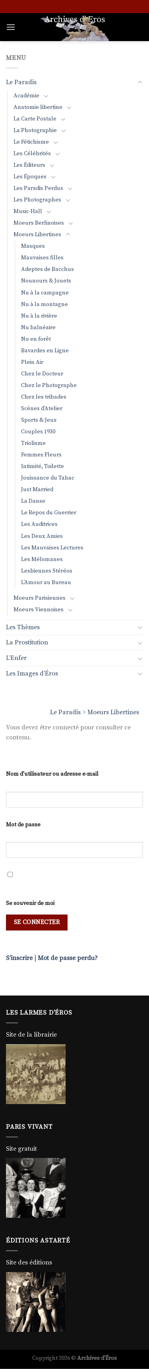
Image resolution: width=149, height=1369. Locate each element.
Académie (26, 95)
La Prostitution (27, 642)
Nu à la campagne (45, 292)
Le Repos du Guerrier (48, 512)
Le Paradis (65, 712)
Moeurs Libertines (113, 712)
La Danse (33, 501)
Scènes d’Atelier (41, 408)
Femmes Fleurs (41, 454)
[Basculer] (140, 82)
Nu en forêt (36, 339)
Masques (33, 246)
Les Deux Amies (42, 536)
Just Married (37, 489)
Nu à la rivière (39, 316)
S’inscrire (19, 958)
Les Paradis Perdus (38, 188)
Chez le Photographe (49, 385)
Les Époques (30, 176)
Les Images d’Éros (32, 674)
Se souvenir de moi (30, 903)
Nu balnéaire (38, 327)
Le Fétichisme (31, 142)
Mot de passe (23, 824)
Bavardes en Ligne (45, 350)
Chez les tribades (43, 397)
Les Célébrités (32, 153)
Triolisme (33, 443)
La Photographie (35, 130)
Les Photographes (37, 199)
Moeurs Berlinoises (39, 223)
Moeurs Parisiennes (40, 598)
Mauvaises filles (42, 257)
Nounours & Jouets (46, 280)
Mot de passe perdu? (68, 958)
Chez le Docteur (42, 373)
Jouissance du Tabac (47, 478)
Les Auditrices (39, 524)
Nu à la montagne (44, 304)
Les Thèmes (23, 627)
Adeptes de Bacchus (47, 269)
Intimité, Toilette (42, 466)
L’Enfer (16, 658)
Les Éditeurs (29, 165)
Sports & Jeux (39, 420)
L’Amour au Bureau (46, 582)
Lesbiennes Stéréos (46, 571)
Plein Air (32, 362)
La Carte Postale (35, 118)
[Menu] (10, 27)
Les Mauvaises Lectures (52, 547)
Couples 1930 (38, 431)
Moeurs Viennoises (39, 609)
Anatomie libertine (38, 107)
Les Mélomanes (42, 559)
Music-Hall (28, 211)
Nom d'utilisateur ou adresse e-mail (52, 774)
